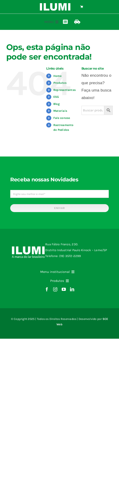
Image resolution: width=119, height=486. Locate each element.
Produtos (59, 83)
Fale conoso (61, 118)
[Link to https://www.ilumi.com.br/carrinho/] (81, 7)
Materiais (60, 111)
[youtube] (64, 289)
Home (57, 76)
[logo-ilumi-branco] (55, 4)
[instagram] (55, 289)
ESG (56, 97)
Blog (56, 104)
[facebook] (47, 289)
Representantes (64, 90)
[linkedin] (72, 289)
